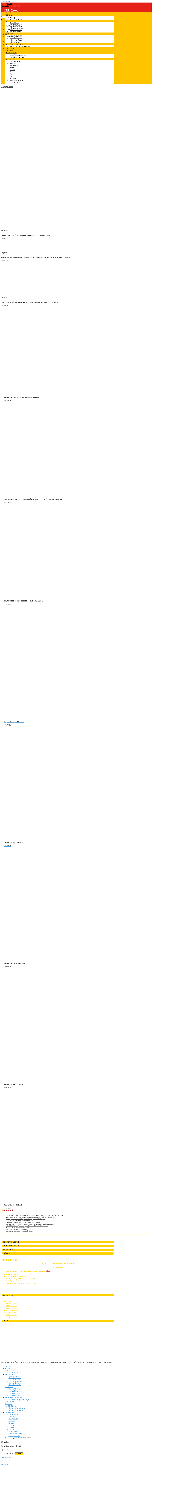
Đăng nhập (19, 1453)
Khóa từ (12, 70)
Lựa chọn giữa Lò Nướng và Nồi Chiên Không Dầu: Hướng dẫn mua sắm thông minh (30, 1224)
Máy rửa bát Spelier (16, 42)
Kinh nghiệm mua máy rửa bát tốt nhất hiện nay (19, 1227)
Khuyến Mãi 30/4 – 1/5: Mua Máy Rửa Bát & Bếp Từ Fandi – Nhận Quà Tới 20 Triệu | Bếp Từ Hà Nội (35, 1215)
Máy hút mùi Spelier (16, 31)
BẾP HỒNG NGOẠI (16, 19)
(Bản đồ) (48, 1271)
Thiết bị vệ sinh (15, 61)
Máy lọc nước (14, 65)
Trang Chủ (9, 13)
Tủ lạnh (12, 72)
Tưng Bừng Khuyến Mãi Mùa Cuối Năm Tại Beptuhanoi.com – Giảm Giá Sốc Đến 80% (30, 1217)
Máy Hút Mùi (10, 21)
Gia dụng (13, 63)
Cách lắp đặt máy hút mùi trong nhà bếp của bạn (19, 1231)
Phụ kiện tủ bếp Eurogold (18, 55)
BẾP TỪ (12, 17)
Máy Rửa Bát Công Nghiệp (14, 44)
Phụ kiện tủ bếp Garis (17, 57)
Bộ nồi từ (13, 67)
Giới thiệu (9, 1301)
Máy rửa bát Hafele (16, 38)
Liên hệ (8, 1317)
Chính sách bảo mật (11, 1306)
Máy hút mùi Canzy (16, 26)
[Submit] (1, 19)
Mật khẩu (4, 1450)
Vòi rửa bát (9, 50)
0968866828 (18, 1438)
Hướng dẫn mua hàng (12, 1303)
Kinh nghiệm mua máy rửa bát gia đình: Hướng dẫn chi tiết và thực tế (25, 1219)
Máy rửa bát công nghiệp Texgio (20, 46)
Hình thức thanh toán (11, 1310)
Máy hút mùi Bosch (16, 24)
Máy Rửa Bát (10, 33)
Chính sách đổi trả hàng (12, 1308)
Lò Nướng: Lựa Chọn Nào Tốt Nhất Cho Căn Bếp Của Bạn (23, 1222)
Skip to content (5, 1)
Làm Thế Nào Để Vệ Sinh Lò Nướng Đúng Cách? (20, 1220)
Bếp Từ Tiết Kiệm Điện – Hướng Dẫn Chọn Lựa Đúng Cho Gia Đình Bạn (27, 1226)
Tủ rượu (12, 74)
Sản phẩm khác (11, 59)
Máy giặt (12, 76)
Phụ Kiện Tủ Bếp (11, 53)
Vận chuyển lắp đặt (11, 1312)
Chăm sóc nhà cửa (15, 82)
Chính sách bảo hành (11, 1315)
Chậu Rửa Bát (10, 48)
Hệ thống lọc (14, 78)
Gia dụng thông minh (16, 80)
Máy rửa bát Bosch (16, 36)
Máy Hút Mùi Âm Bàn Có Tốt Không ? (17, 1229)
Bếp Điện (9, 15)
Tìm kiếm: (4, 15)
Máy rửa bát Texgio (16, 40)
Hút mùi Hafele (14, 23)
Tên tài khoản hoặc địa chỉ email (11, 1446)
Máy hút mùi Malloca (16, 28)
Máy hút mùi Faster (16, 30)
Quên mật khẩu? (6, 1457)
